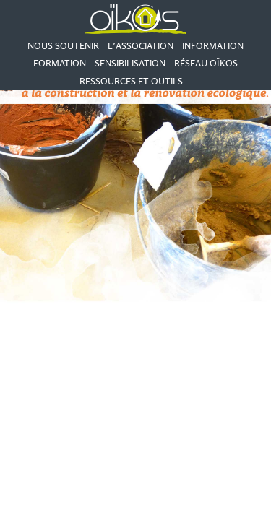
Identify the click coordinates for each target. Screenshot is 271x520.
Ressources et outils (131, 81)
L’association (140, 46)
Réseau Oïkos (206, 63)
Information (213, 46)
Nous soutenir (63, 46)
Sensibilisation (130, 63)
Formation (59, 63)
